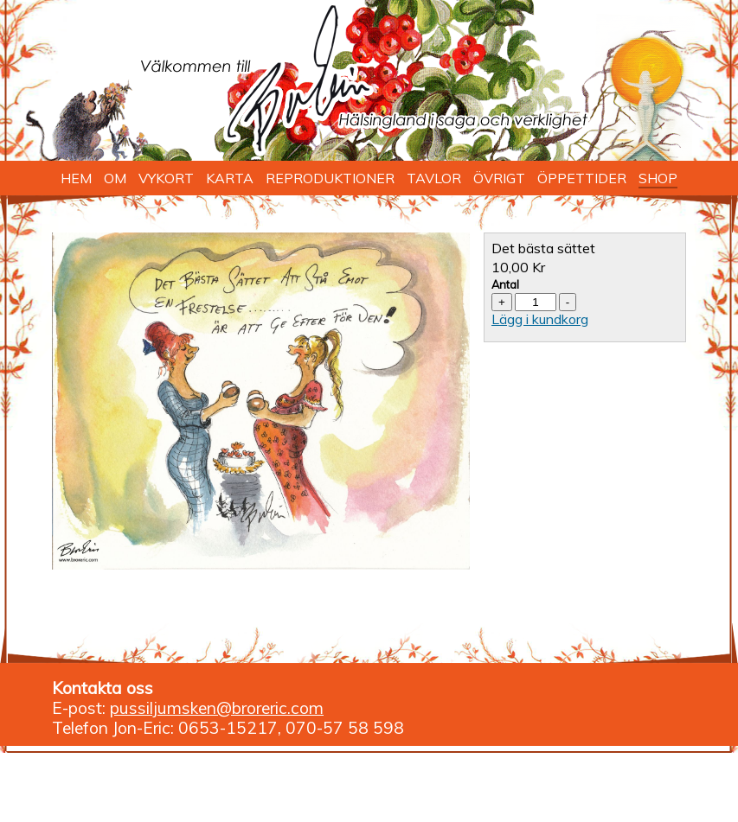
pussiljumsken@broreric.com (217, 708)
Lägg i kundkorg (539, 319)
